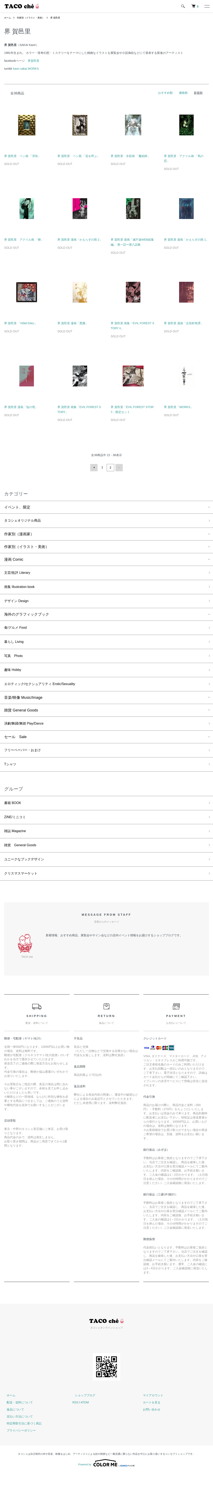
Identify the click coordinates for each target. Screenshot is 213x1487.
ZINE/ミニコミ (16, 827)
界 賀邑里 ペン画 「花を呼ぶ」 (78, 156)
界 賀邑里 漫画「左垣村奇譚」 (183, 323)
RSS (75, 1416)
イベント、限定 (17, 507)
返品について (13, 1423)
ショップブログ (82, 1409)
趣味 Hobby (14, 675)
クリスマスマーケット (23, 887)
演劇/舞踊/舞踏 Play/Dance (26, 731)
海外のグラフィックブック (26, 617)
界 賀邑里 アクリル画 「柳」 (24, 239)
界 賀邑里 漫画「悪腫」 (72, 323)
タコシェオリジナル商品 (24, 520)
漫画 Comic (13, 560)
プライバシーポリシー (18, 1444)
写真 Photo (14, 660)
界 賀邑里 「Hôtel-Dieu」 (20, 323)
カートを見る (149, 1416)
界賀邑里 (33, 60)
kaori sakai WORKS (26, 68)
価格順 (183, 92)
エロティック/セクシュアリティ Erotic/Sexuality (44, 690)
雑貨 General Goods (21, 717)
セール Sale (15, 744)
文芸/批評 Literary (19, 573)
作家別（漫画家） (19, 534)
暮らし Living (15, 645)
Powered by (106, 1477)
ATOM (85, 1416)
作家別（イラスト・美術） (32, 17)
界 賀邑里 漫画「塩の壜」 (21, 407)
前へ (94, 467)
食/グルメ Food (17, 631)
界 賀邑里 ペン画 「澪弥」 (22, 156)
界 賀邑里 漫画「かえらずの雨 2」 (79, 239)
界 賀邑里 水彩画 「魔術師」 (130, 156)
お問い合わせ (149, 1423)
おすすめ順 (165, 92)
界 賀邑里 (58, 17)
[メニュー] (207, 6)
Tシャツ (11, 773)
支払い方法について (17, 1430)
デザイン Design (18, 603)
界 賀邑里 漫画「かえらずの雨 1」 (186, 239)
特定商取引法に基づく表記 (21, 1437)
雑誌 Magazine (16, 842)
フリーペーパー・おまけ (24, 758)
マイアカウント (151, 1409)
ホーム (8, 17)
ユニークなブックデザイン (26, 872)
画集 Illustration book (21, 588)
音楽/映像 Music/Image (23, 704)
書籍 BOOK (14, 812)
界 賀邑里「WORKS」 (178, 407)
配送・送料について (17, 1416)
